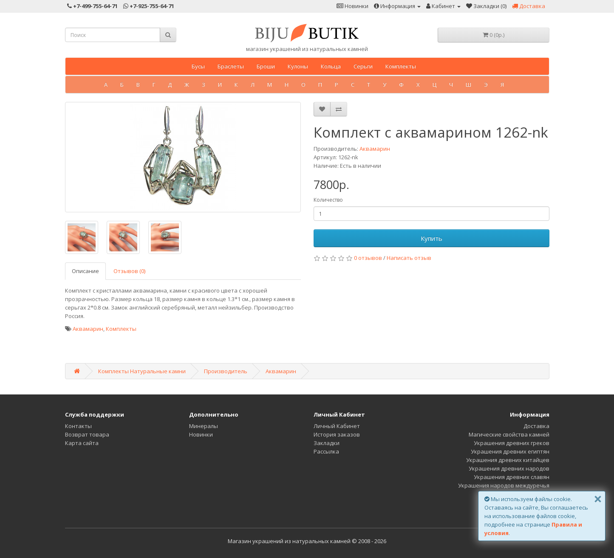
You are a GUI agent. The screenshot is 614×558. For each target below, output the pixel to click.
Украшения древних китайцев (507, 460)
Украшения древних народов (509, 468)
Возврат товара (87, 434)
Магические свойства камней (509, 434)
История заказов (337, 434)
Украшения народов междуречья (503, 485)
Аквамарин (374, 148)
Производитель (225, 371)
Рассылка (326, 451)
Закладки (327, 443)
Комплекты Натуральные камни (142, 371)
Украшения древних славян (511, 477)
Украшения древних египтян (510, 451)
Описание (85, 271)
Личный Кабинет (337, 426)
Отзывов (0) (129, 271)
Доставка (536, 426)
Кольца (331, 66)
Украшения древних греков (511, 443)
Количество (328, 199)
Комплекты (400, 66)
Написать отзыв (409, 258)
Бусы (198, 66)
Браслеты (231, 66)
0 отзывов (368, 258)
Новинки (201, 434)
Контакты (78, 426)
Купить (431, 238)
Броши (266, 66)
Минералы (203, 426)
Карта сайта (82, 443)
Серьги (363, 66)
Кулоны (298, 66)
